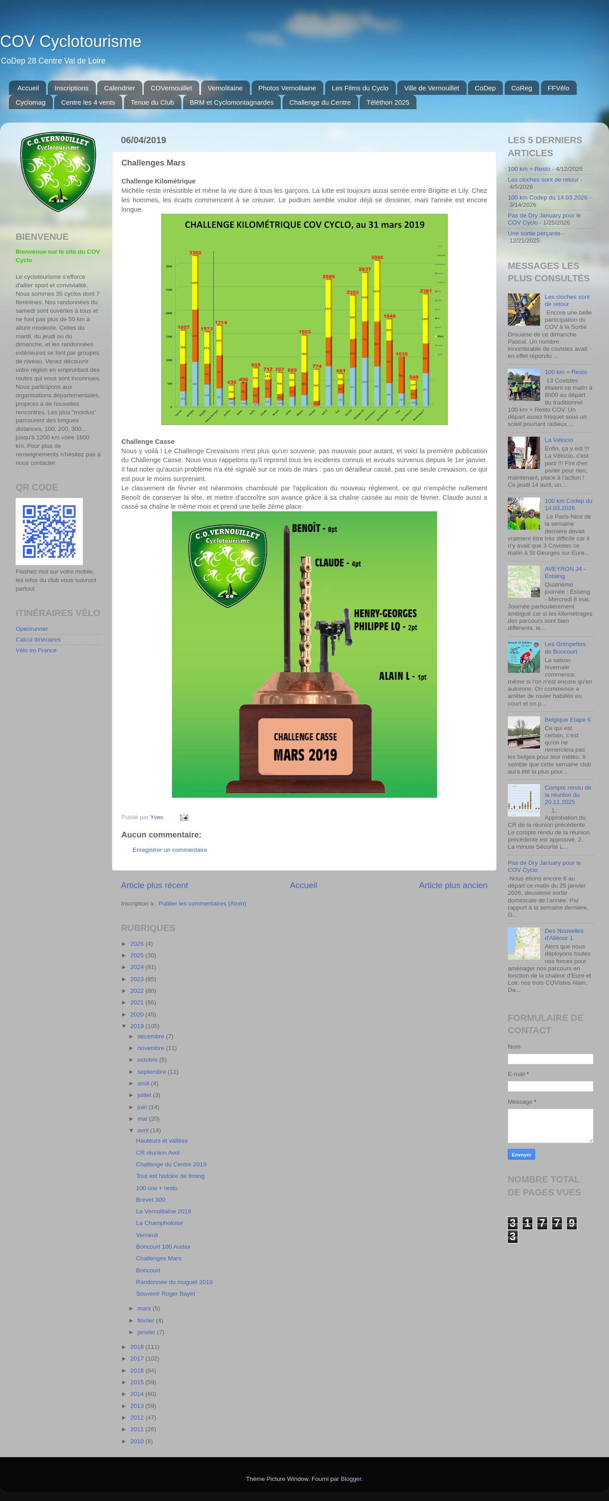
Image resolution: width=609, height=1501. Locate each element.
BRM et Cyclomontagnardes (232, 102)
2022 (138, 990)
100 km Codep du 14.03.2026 (548, 197)
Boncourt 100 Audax (163, 1246)
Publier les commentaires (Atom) (202, 903)
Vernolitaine (225, 88)
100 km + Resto (529, 169)
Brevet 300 (150, 1199)
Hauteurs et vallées (162, 1140)
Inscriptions (72, 88)
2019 (138, 1026)
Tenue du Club (152, 102)
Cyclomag (31, 102)
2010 (138, 1441)
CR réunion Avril (158, 1152)
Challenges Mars (158, 1258)
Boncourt (148, 1270)
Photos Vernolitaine (287, 88)
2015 (138, 1382)
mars (145, 1308)
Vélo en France (36, 650)
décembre (151, 1036)
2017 (138, 1358)
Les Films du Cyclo (360, 88)
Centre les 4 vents (88, 102)
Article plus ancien (453, 885)
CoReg (521, 88)
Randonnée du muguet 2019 (174, 1282)
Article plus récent (154, 885)
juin (143, 1107)
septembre (152, 1071)
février (146, 1320)
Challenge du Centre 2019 (171, 1164)
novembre (151, 1048)
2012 (138, 1417)
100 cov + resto (157, 1188)
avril (143, 1130)
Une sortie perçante (534, 233)
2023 (138, 979)
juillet (145, 1095)
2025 (138, 955)
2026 (138, 943)
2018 (138, 1347)
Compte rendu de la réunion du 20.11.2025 (568, 794)
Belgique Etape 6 (568, 719)
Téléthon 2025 (387, 102)
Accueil (28, 88)
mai (143, 1118)
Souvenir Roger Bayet (165, 1293)
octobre (148, 1059)
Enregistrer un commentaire (170, 849)
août (144, 1083)
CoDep (485, 88)
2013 (138, 1406)
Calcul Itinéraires (38, 639)
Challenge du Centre (320, 102)
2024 (138, 967)
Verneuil (147, 1235)
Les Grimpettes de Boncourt (565, 648)
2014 (138, 1393)
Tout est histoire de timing (170, 1176)
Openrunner (32, 628)
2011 (138, 1429)
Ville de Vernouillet (431, 88)
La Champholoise (159, 1223)
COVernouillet (171, 88)
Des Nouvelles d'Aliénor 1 (564, 934)
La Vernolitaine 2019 (163, 1211)
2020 (138, 1014)
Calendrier (119, 88)
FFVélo (558, 88)
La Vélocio (559, 440)
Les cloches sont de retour (543, 179)
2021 (138, 1002)
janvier (147, 1332)
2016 (138, 1370)
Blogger (351, 1478)
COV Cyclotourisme (71, 41)
